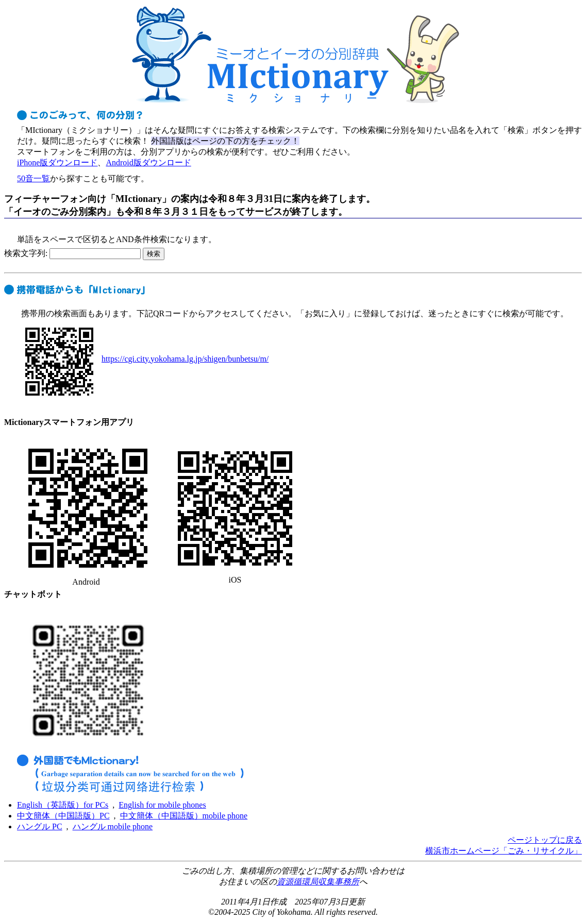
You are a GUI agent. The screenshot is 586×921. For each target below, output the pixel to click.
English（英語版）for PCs (62, 804)
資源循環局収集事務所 (318, 881)
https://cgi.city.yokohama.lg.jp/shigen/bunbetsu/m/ (185, 358)
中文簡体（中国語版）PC (63, 815)
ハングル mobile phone (113, 826)
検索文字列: (72, 253)
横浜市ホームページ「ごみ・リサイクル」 (503, 850)
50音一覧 (33, 178)
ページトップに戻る (545, 839)
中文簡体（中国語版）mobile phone (184, 815)
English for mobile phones (162, 804)
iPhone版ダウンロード (57, 162)
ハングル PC (39, 826)
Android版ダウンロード (148, 162)
